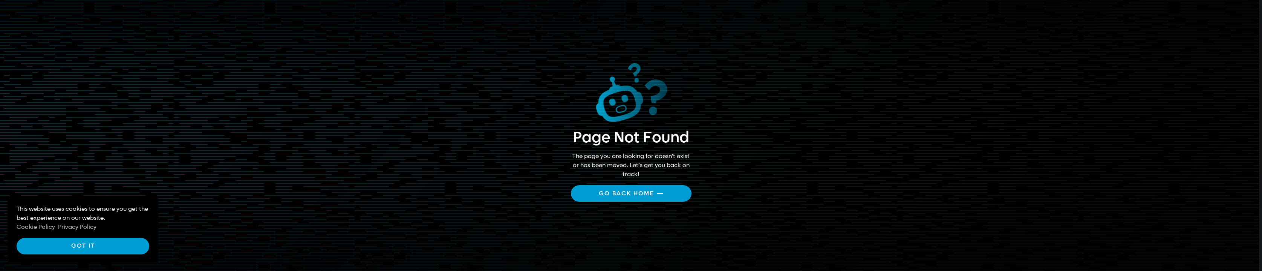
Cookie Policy (36, 227)
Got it (83, 246)
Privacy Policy (77, 227)
